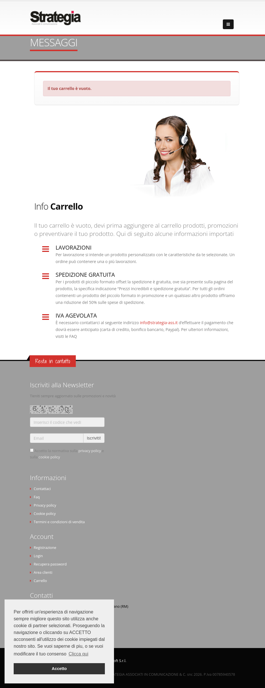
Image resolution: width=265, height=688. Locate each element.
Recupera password (50, 564)
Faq (37, 497)
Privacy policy (45, 505)
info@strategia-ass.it (159, 322)
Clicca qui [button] (78, 653)
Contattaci (42, 488)
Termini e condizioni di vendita (59, 521)
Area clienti (43, 572)
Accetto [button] (59, 668)
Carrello (40, 580)
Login (38, 555)
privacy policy (89, 450)
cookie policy (49, 457)
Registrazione (45, 547)
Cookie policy (45, 513)
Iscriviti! (94, 438)
